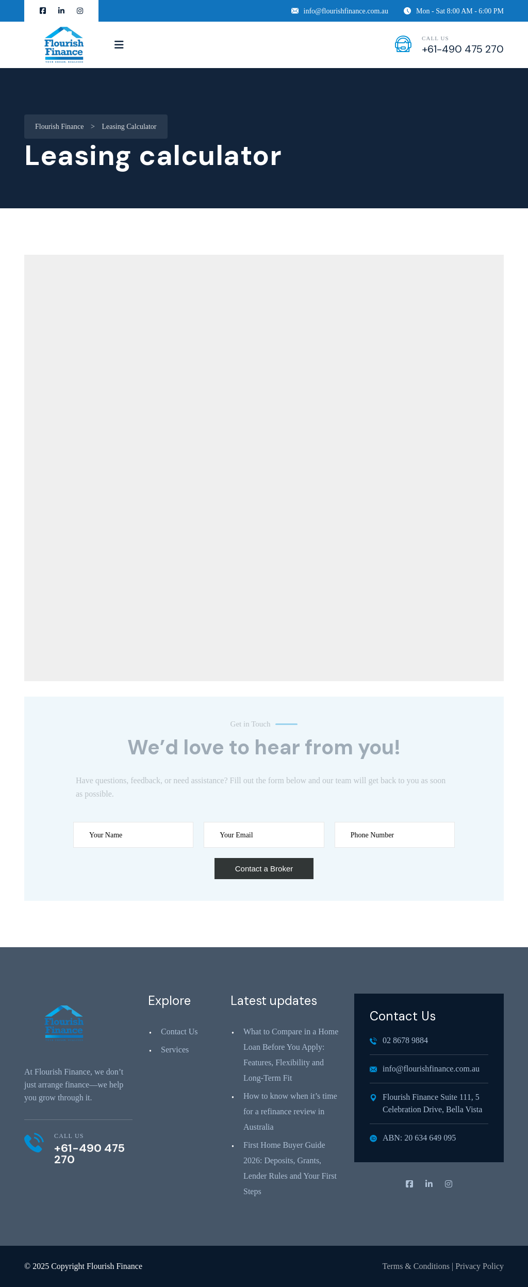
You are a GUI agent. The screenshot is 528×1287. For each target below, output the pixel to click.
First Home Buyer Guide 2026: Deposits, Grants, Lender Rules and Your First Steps (290, 1168)
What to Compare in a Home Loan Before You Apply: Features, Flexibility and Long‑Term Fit (290, 1054)
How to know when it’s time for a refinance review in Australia (290, 1111)
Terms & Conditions (416, 1266)
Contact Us (179, 1031)
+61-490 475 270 (463, 49)
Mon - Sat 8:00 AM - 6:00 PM (454, 11)
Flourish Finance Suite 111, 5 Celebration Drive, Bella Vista (426, 1103)
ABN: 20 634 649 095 (413, 1137)
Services (175, 1049)
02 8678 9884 (399, 1040)
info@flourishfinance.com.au (340, 11)
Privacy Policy (479, 1266)
